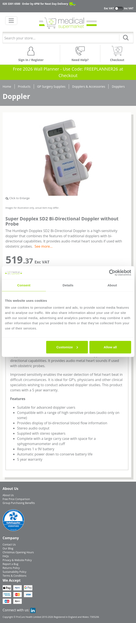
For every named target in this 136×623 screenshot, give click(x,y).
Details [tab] (68, 285)
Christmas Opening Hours (18, 552)
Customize (67, 347)
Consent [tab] (23, 285)
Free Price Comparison (16, 499)
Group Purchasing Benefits (19, 503)
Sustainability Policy (14, 572)
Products (24, 86)
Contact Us (9, 544)
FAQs (6, 556)
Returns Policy (11, 568)
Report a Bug (10, 564)
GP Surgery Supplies (51, 86)
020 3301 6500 (11, 4)
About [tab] (112, 285)
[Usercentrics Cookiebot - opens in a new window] (112, 273)
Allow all (110, 347)
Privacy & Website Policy (17, 560)
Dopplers (118, 86)
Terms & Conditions (14, 576)
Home (7, 86)
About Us (8, 495)
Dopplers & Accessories (88, 86)
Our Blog (8, 548)
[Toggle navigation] (11, 20)
